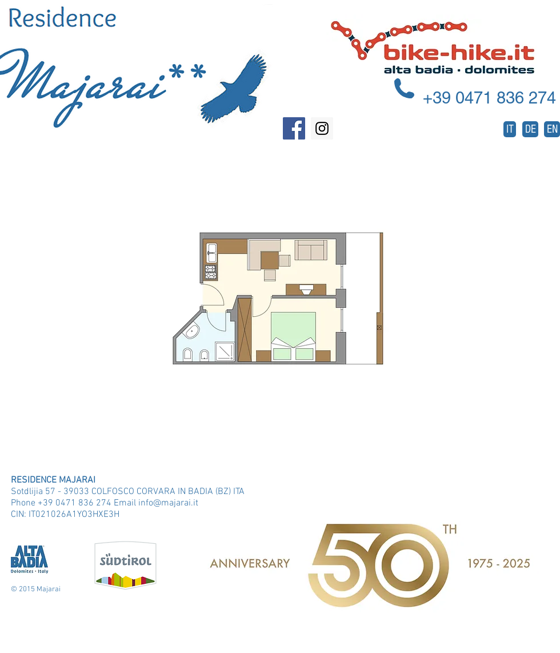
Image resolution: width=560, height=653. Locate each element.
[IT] (509, 129)
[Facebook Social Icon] (294, 128)
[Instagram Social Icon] (322, 128)
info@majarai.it (168, 503)
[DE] (530, 129)
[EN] (552, 129)
